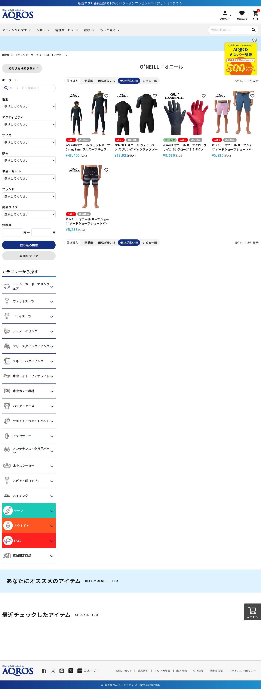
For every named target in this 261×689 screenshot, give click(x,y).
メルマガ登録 (162, 670)
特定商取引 (216, 670)
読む (87, 30)
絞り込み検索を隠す (22, 68)
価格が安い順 (107, 81)
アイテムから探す (14, 30)
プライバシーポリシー (242, 670)
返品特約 (143, 670)
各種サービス (64, 30)
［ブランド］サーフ (27, 55)
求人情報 (181, 670)
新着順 (89, 81)
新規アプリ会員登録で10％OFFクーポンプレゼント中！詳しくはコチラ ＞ (130, 3)
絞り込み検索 (29, 245)
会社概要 (198, 670)
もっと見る (108, 30)
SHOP (41, 30)
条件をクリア (28, 256)
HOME (6, 55)
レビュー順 (149, 81)
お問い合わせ (124, 670)
